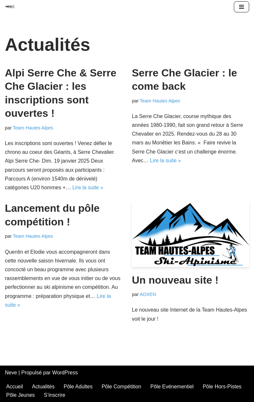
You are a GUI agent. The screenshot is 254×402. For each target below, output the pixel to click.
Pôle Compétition (121, 386)
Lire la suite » (87, 187)
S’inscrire (54, 395)
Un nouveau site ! (175, 280)
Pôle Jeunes (20, 395)
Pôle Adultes (78, 386)
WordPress (65, 372)
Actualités (43, 386)
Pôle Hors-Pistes (222, 386)
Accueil (14, 386)
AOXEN (148, 294)
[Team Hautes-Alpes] (10, 7)
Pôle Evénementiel (172, 386)
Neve (11, 372)
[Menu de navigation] (241, 6)
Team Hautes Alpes (33, 127)
